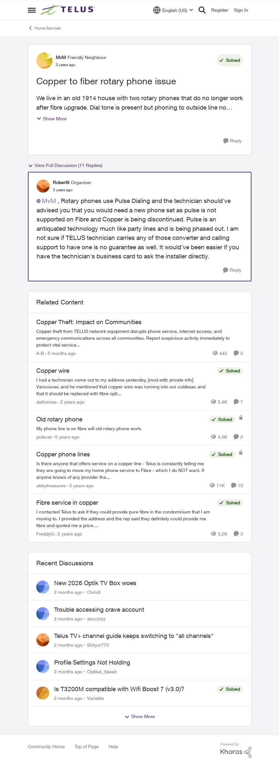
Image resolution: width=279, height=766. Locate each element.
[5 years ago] (80, 485)
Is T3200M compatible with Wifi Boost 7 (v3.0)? (119, 688)
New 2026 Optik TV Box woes (95, 582)
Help (113, 746)
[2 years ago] (71, 401)
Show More (51, 118)
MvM (49, 200)
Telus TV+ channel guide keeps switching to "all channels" (134, 635)
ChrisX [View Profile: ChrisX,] (94, 592)
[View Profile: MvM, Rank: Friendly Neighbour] (44, 61)
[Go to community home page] (68, 10)
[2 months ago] (68, 592)
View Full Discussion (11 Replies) (65, 165)
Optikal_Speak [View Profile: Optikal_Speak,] (102, 671)
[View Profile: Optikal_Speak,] (42, 666)
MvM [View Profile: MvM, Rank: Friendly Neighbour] (61, 57)
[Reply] (232, 140)
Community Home (46, 746)
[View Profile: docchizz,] (42, 613)
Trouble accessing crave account (99, 609)
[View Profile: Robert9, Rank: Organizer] (43, 186)
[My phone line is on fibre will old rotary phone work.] (121, 428)
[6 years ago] (66, 436)
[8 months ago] (60, 353)
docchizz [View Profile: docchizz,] (96, 618)
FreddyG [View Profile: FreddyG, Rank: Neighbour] (45, 533)
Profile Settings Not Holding (92, 662)
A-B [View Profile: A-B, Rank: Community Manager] (40, 353)
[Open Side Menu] (32, 10)
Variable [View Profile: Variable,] (95, 698)
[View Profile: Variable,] (42, 693)
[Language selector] (173, 10)
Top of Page (87, 746)
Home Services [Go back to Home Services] (44, 27)
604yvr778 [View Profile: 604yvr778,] (98, 645)
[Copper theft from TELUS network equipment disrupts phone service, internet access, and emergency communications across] (139, 338)
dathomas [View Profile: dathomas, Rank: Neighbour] (46, 402)
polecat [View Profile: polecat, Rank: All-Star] (44, 437)
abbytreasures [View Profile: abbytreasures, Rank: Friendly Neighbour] (51, 485)
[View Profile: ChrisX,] (42, 587)
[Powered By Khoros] (235, 750)
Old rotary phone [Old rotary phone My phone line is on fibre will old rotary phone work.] (59, 419)
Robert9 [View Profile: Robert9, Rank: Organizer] (61, 182)
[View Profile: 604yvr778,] (42, 639)
